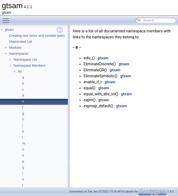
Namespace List (25, 60)
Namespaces (18, 54)
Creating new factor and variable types (37, 36)
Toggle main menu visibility (7, 18)
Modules (15, 48)
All (19, 72)
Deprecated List (20, 42)
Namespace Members (29, 66)
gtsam (9, 30)
